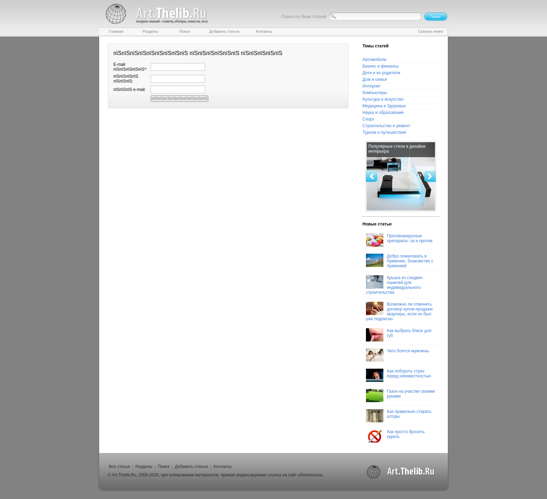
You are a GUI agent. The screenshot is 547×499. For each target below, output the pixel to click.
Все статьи (119, 466)
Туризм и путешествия (384, 132)
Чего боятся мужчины (397, 355)
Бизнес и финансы (380, 66)
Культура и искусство (383, 99)
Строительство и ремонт (386, 125)
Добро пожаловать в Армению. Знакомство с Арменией (399, 261)
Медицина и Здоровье (384, 105)
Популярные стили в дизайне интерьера (397, 149)
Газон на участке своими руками (400, 395)
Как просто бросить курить (395, 436)
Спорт (368, 119)
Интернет (371, 86)
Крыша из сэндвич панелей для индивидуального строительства (394, 285)
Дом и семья (374, 79)
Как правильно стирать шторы (399, 415)
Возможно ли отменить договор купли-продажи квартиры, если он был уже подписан (399, 311)
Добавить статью (191, 466)
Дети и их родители (381, 72)
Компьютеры (374, 92)
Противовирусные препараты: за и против (399, 240)
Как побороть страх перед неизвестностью (398, 375)
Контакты (222, 466)
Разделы (143, 466)
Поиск (163, 466)
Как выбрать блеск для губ (398, 334)
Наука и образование (383, 112)
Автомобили (374, 59)
